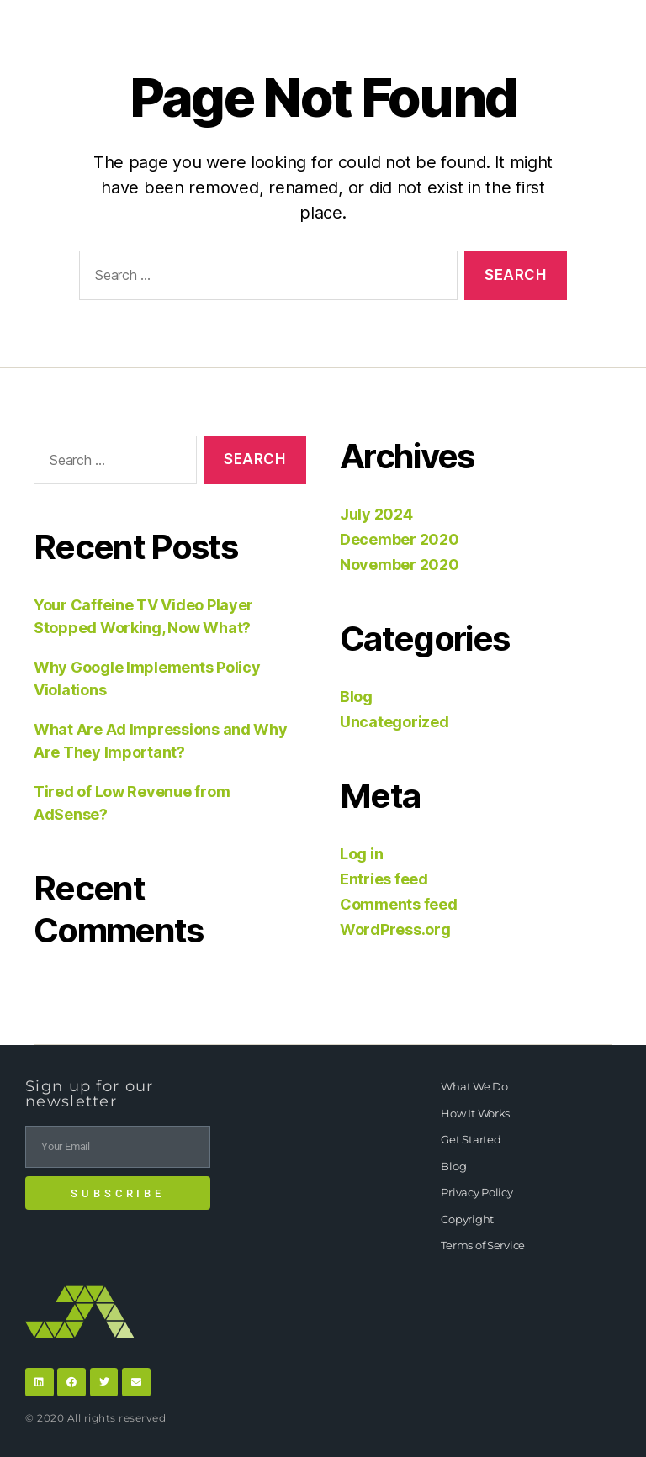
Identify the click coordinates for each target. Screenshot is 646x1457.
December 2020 (399, 539)
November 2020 (399, 564)
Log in (361, 854)
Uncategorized (394, 722)
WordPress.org (395, 929)
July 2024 (376, 514)
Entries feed (384, 879)
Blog (356, 696)
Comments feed (399, 904)
